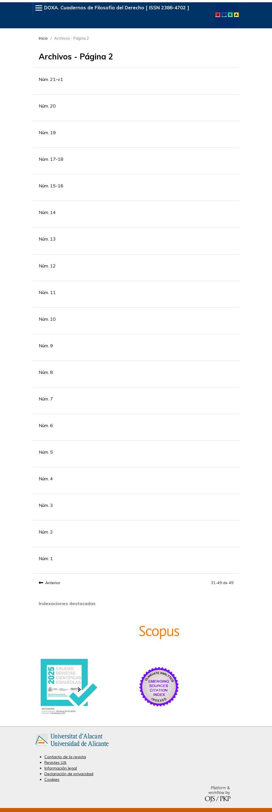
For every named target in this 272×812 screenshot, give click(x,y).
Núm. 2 (46, 532)
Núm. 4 (46, 478)
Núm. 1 (46, 558)
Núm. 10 (47, 319)
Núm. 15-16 (51, 185)
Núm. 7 (46, 399)
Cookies (51, 779)
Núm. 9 (46, 345)
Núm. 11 (47, 292)
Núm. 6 (46, 425)
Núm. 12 (47, 266)
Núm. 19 (47, 132)
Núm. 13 (47, 239)
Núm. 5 (46, 452)
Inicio (43, 38)
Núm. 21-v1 (51, 79)
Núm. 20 (47, 106)
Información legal (60, 768)
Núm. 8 (46, 372)
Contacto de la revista (65, 756)
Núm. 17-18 (51, 159)
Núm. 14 (47, 212)
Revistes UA (55, 762)
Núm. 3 (46, 505)
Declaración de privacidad (68, 773)
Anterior (52, 582)
